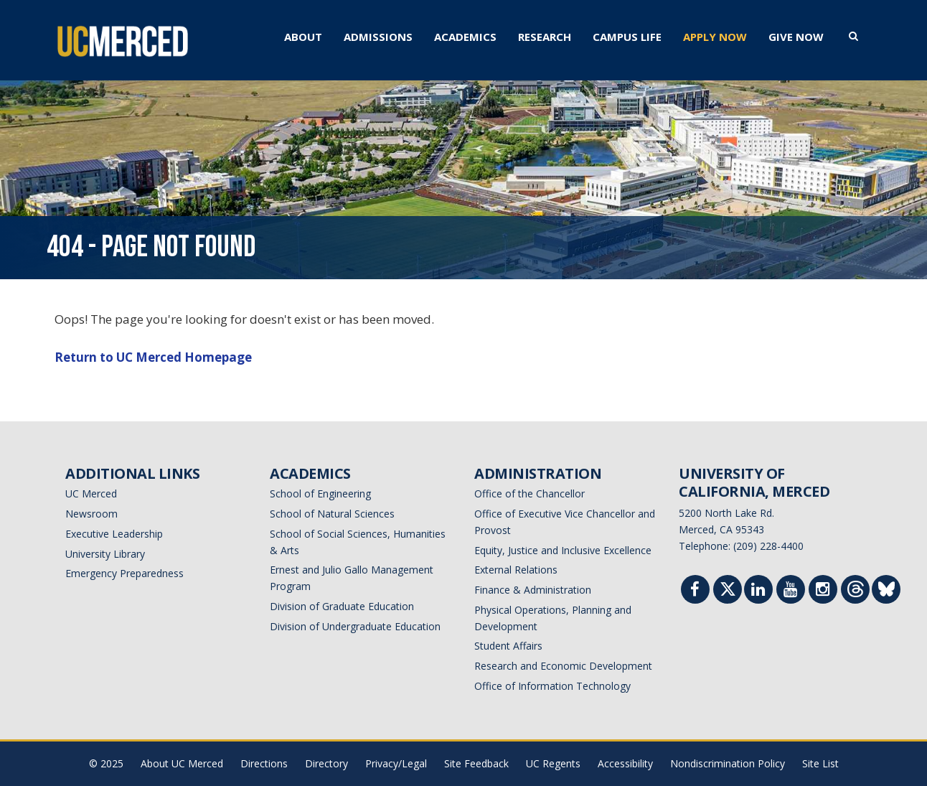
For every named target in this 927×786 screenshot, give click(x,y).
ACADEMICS (465, 36)
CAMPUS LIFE (627, 36)
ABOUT (303, 36)
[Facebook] (695, 591)
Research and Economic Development (563, 666)
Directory (326, 763)
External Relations (515, 569)
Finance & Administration (532, 589)
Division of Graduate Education (342, 606)
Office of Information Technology (552, 686)
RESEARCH (544, 36)
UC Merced (91, 493)
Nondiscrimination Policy (727, 763)
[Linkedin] (758, 591)
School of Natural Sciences (332, 513)
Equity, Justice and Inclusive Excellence (562, 550)
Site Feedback (476, 763)
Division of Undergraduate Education (355, 626)
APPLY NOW (715, 36)
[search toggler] (853, 35)
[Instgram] (822, 591)
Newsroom (91, 513)
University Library (105, 554)
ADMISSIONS (378, 36)
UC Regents (553, 763)
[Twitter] (728, 592)
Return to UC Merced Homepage (153, 357)
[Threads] (855, 592)
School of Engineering (320, 493)
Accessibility (625, 763)
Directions (264, 763)
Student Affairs (508, 645)
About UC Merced (182, 763)
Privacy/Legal (396, 763)
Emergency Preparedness (124, 573)
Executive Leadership (114, 534)
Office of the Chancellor (529, 493)
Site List (820, 763)
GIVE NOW (796, 36)
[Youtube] (790, 591)
